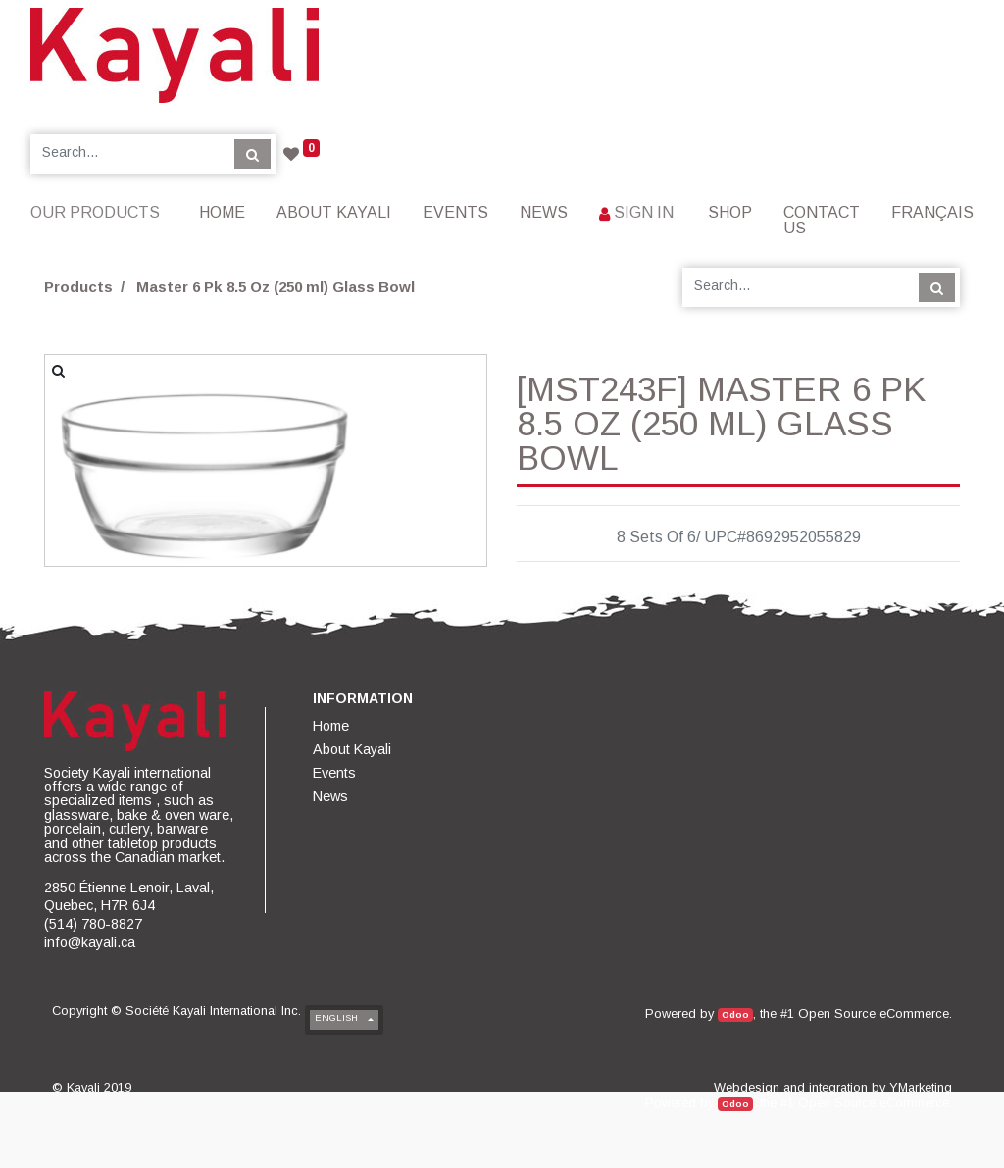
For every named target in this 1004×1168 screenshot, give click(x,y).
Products (78, 287)
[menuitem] (222, 212)
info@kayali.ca (89, 942)
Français (932, 212)
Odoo (735, 1014)
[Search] (252, 154)
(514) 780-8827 (93, 924)
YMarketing (920, 1087)
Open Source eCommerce (873, 1013)
